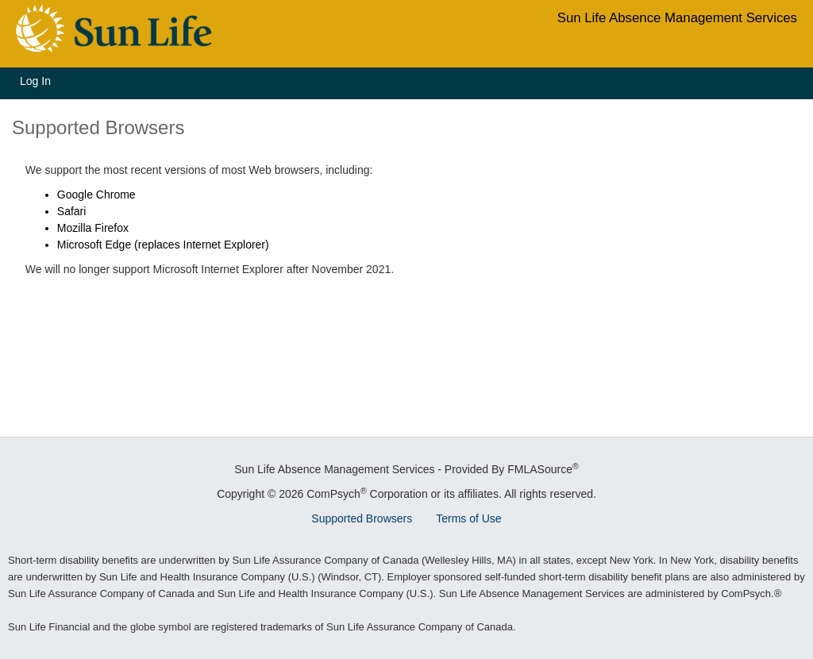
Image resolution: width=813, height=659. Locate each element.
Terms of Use (468, 518)
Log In (35, 81)
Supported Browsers (361, 518)
